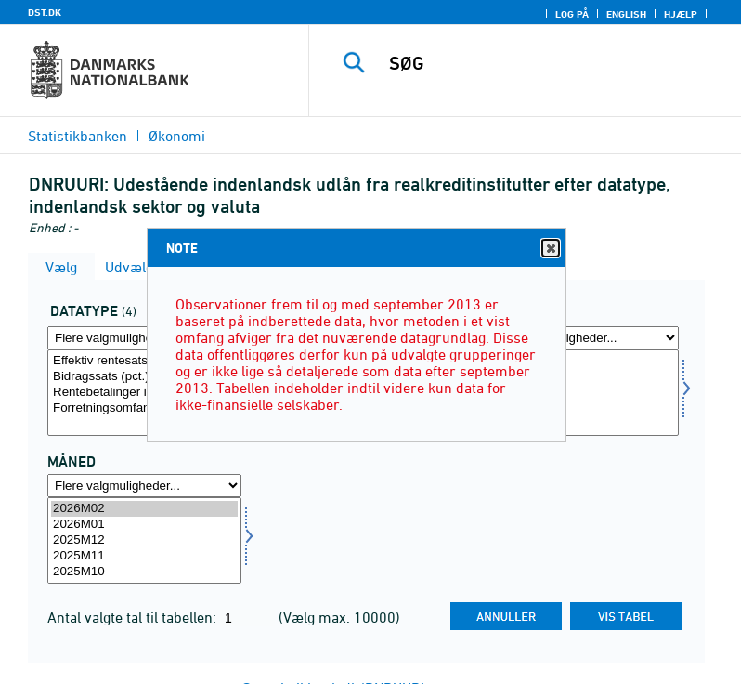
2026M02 (144, 509)
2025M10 (144, 572)
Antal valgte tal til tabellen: (133, 617)
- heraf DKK (581, 377)
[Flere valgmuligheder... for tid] (144, 485)
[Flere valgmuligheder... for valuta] (582, 337)
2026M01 (144, 525)
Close (549, 248)
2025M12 (144, 540)
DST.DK (44, 12)
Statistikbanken (77, 135)
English (626, 13)
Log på (572, 13)
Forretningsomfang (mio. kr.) (144, 408)
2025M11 (144, 556)
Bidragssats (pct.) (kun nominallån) (144, 377)
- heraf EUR (581, 393)
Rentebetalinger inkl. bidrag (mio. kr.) (144, 393)
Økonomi (177, 135)
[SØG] (553, 63)
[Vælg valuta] (582, 392)
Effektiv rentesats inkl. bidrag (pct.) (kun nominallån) (144, 361)
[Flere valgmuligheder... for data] (144, 337)
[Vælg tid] (144, 540)
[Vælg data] (144, 392)
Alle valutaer (581, 361)
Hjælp (680, 13)
